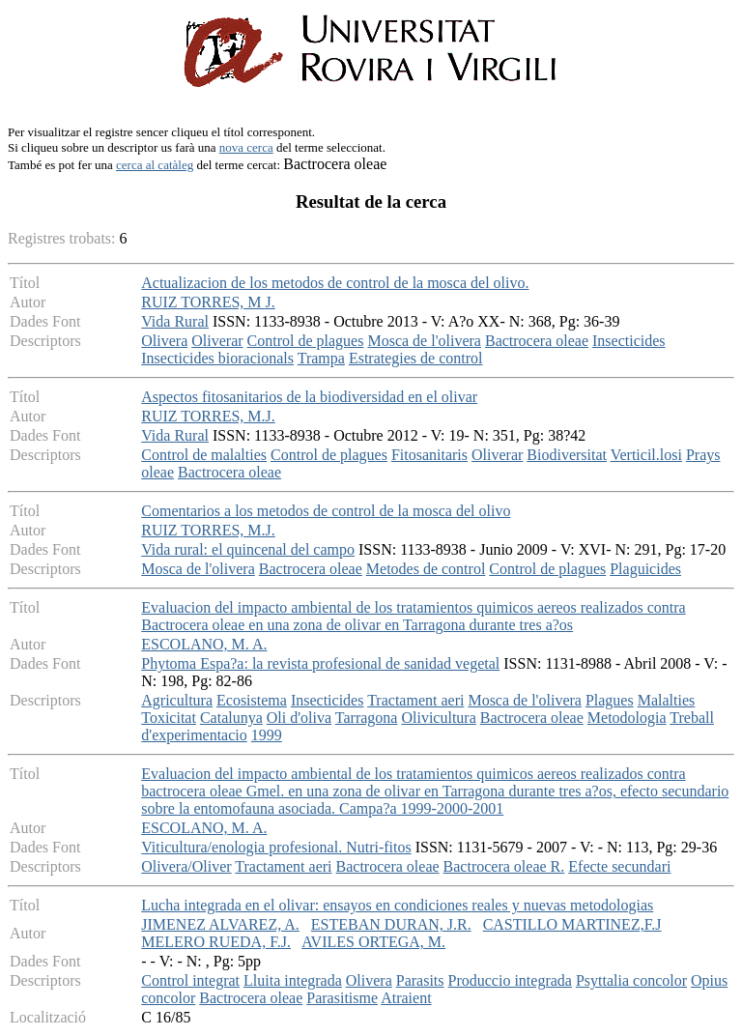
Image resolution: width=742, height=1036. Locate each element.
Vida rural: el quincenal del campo (248, 549)
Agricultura (177, 700)
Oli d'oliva (299, 717)
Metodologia (627, 717)
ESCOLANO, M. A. (204, 644)
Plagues (609, 700)
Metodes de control (426, 569)
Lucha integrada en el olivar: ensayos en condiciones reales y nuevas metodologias (397, 905)
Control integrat (190, 980)
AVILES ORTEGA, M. (373, 942)
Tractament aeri (415, 700)
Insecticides (629, 340)
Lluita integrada (292, 980)
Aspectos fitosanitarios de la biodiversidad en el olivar (309, 396)
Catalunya (231, 717)
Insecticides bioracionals (217, 358)
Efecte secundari (619, 866)
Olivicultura (438, 717)
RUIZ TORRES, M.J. (208, 416)
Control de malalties (204, 454)
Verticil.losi (646, 454)
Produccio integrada (510, 980)
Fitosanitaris (429, 454)
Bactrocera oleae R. (504, 866)
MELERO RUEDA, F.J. (216, 942)
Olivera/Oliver (186, 866)
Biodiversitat (567, 454)
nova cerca (246, 147)
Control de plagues (305, 340)
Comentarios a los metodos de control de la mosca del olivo (325, 511)
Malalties (667, 700)
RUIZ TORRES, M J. (208, 302)
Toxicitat (168, 717)
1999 (266, 735)
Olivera (164, 340)
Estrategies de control (416, 358)
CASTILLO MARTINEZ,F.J (572, 924)
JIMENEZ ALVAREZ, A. (220, 924)
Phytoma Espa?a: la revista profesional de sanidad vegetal (320, 663)
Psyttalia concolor (631, 980)
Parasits (420, 980)
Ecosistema (251, 700)
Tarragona (366, 717)
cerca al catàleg (154, 165)
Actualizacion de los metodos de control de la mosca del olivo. (334, 282)
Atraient (406, 998)
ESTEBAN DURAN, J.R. (391, 924)
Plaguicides (645, 569)
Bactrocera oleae (536, 340)
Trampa (321, 358)
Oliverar (217, 340)
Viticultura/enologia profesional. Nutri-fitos (276, 847)
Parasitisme (342, 998)
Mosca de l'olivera (424, 340)
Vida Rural (175, 321)
